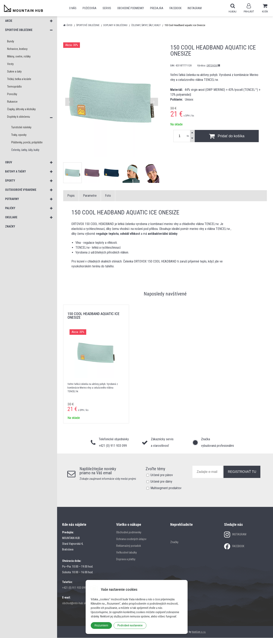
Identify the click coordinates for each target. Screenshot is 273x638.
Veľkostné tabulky (126, 552)
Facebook (175, 8)
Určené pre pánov (161, 475)
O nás (72, 8)
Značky (174, 542)
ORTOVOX (213, 65)
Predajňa (156, 8)
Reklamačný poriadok (128, 546)
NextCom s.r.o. (199, 632)
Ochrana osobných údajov (131, 539)
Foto (108, 196)
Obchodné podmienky (130, 8)
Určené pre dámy (161, 482)
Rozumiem (101, 625)
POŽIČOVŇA (89, 8)
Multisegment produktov (165, 488)
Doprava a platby (125, 559)
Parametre (90, 196)
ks (188, 136)
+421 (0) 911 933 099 (74, 588)
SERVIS (107, 8)
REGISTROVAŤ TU (242, 472)
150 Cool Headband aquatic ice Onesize (93, 316)
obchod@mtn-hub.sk (74, 603)
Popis (71, 196)
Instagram (195, 8)
